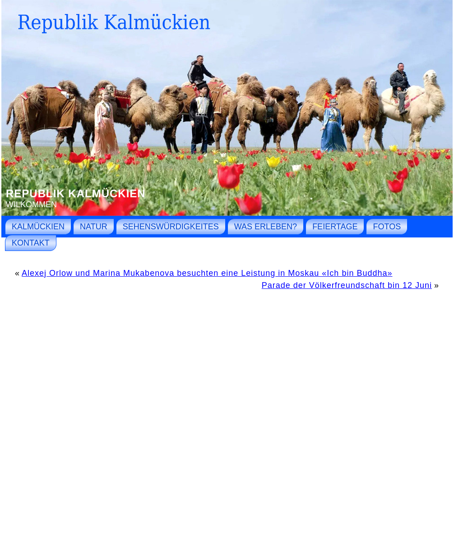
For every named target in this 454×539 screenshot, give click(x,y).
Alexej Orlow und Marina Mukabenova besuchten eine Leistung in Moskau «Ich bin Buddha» (207, 273)
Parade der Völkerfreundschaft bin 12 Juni (347, 285)
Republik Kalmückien (76, 193)
